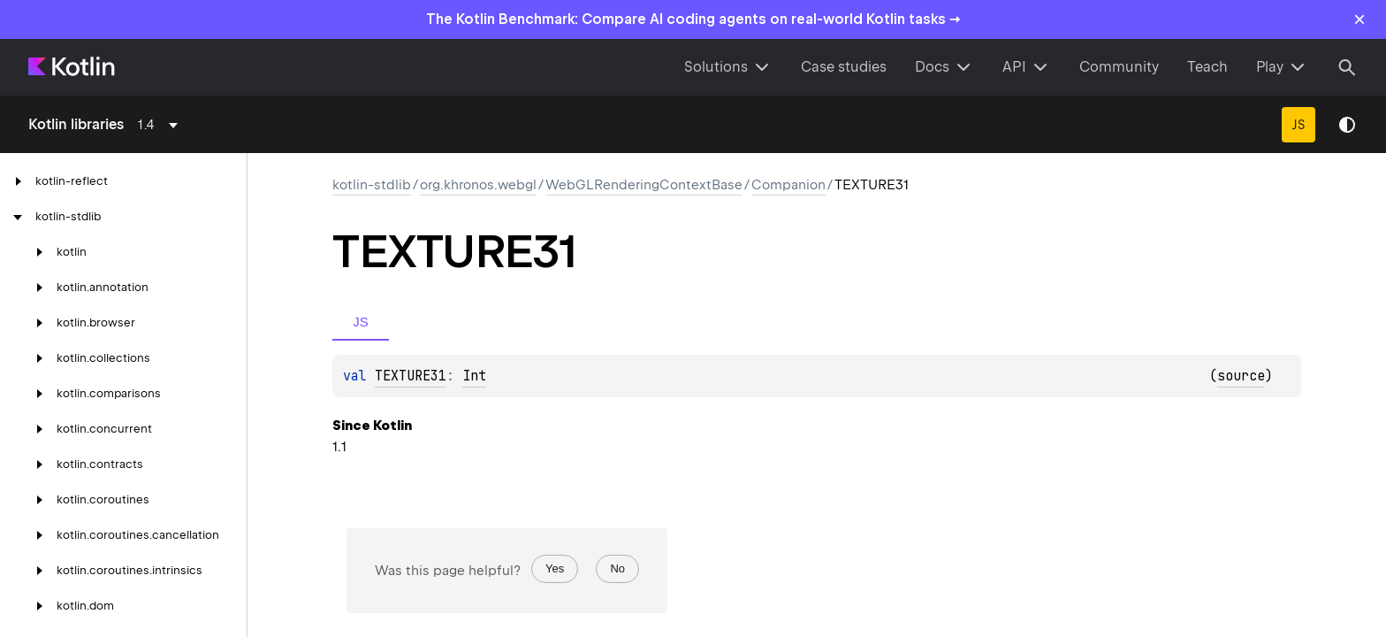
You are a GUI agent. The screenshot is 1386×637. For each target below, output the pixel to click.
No (617, 568)
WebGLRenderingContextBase (643, 185)
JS (1298, 125)
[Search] (1347, 67)
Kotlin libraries (76, 124)
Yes (554, 568)
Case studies (844, 66)
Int (474, 376)
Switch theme (1347, 124)
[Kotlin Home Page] (72, 67)
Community (1119, 66)
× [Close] (1359, 19)
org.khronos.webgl (478, 185)
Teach (1207, 66)
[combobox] (161, 124)
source (1241, 376)
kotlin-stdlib (371, 185)
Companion (788, 185)
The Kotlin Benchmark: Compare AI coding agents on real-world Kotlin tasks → (693, 19)
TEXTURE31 (410, 376)
